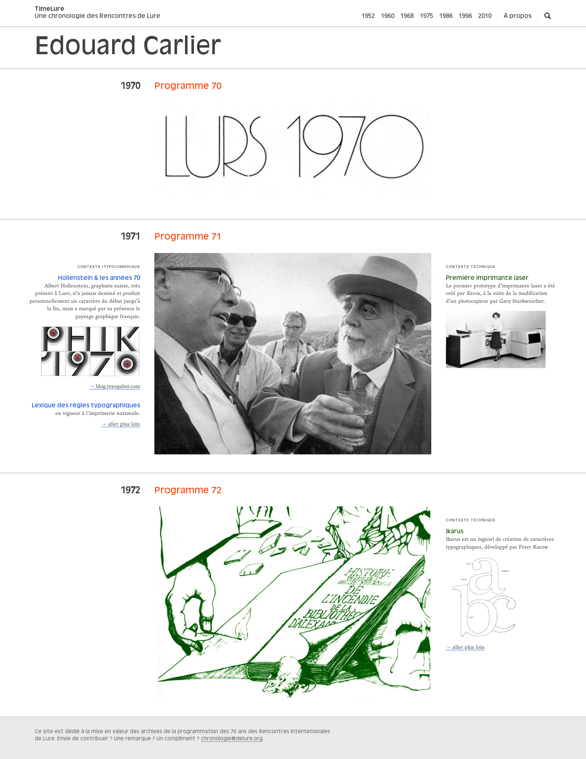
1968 (407, 16)
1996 (465, 16)
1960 (387, 16)
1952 (368, 16)
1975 (426, 16)
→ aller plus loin (120, 424)
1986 (446, 16)
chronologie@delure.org (232, 738)
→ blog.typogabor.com (114, 386)
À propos (517, 16)
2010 (484, 16)
